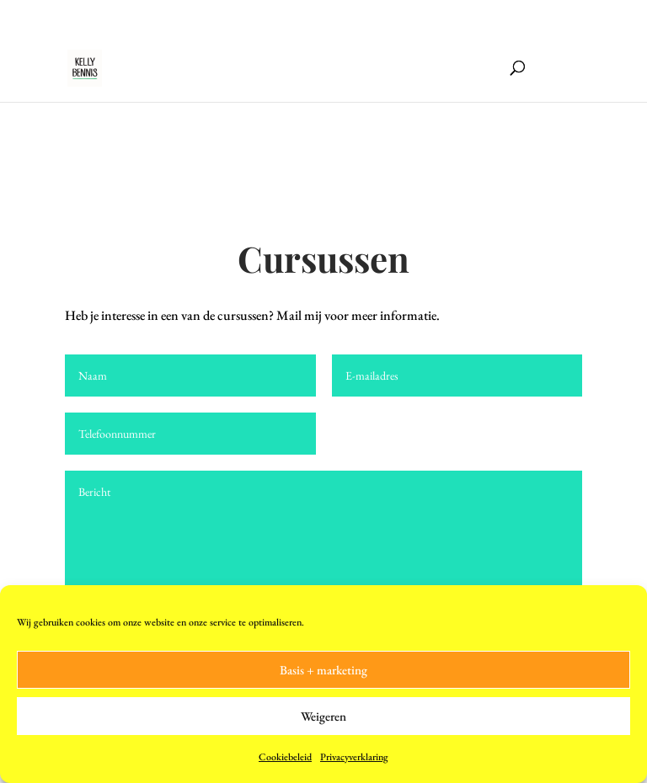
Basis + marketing (323, 670)
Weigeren (323, 716)
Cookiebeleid (285, 757)
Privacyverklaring (354, 757)
